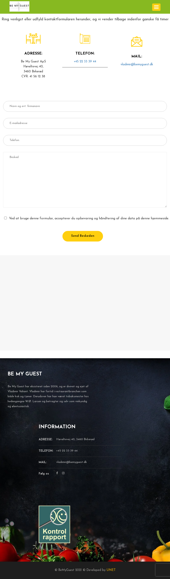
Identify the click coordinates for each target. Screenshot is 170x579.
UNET (111, 570)
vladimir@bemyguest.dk (137, 64)
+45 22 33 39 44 (85, 61)
